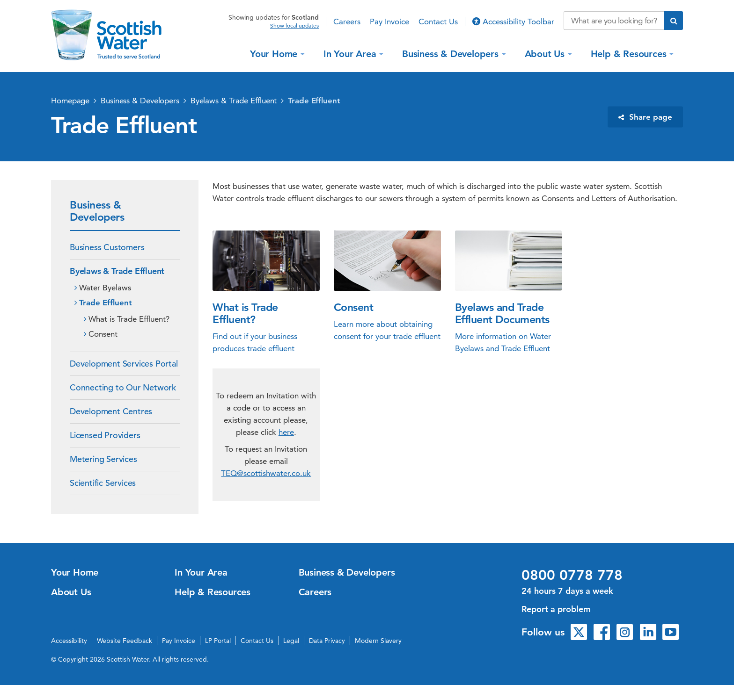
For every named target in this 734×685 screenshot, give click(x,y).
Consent (102, 334)
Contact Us (438, 21)
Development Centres (111, 411)
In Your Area (351, 53)
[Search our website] (614, 20)
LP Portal (218, 640)
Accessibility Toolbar (513, 21)
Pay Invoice (389, 21)
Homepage (70, 100)
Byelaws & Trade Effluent (234, 100)
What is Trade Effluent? (128, 319)
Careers (346, 21)
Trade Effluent (314, 100)
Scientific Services (103, 482)
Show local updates (294, 25)
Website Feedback (124, 640)
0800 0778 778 (572, 575)
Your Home (275, 53)
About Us (546, 53)
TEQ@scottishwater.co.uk (266, 473)
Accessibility (69, 640)
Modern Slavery (378, 640)
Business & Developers (451, 53)
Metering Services (103, 459)
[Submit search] (673, 20)
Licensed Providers (105, 435)
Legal (291, 640)
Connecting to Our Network (123, 387)
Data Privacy (327, 640)
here (286, 432)
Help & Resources (630, 53)
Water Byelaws (105, 287)
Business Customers (107, 247)
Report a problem (556, 609)
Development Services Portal (124, 363)
